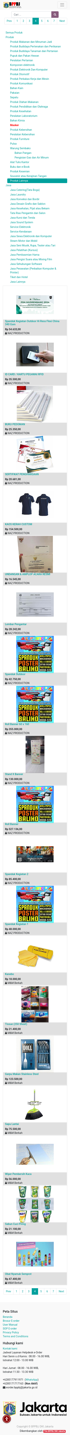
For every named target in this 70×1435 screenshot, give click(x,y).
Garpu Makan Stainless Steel (22, 1074)
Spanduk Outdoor (15, 674)
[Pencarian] (55, 14)
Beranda (7, 1316)
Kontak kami (10, 1348)
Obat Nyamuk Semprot (18, 1273)
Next (62, 20)
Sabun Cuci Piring (15, 1223)
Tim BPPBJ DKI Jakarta (54, 1431)
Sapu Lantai (12, 1124)
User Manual (10, 1324)
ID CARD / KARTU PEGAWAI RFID (24, 374)
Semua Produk (14, 32)
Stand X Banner (14, 774)
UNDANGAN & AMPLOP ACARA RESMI (27, 574)
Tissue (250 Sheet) (16, 1024)
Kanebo (9, 974)
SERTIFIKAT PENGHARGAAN (22, 474)
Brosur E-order (11, 1320)
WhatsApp (32, 1379)
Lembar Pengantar (16, 624)
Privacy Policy (11, 1332)
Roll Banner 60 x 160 (17, 724)
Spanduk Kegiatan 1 (16, 924)
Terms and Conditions (15, 1336)
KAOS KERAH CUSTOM (18, 524)
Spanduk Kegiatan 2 (16, 874)
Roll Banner (11, 824)
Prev (9, 20)
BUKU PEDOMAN (15, 424)
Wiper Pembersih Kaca (18, 1174)
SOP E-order (10, 1328)
